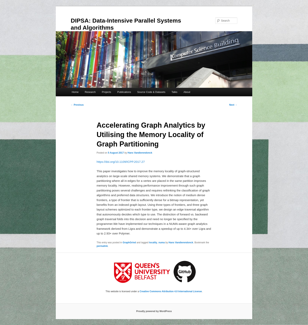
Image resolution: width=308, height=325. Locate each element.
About (186, 92)
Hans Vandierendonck (140, 152)
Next (233, 104)
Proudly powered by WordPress (154, 311)
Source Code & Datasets (151, 92)
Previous (77, 104)
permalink (102, 246)
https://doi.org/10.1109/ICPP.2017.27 (121, 161)
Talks (174, 92)
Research (90, 92)
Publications (124, 92)
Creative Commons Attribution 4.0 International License (171, 291)
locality (153, 242)
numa (162, 242)
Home (75, 92)
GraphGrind (129, 242)
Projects (106, 92)
